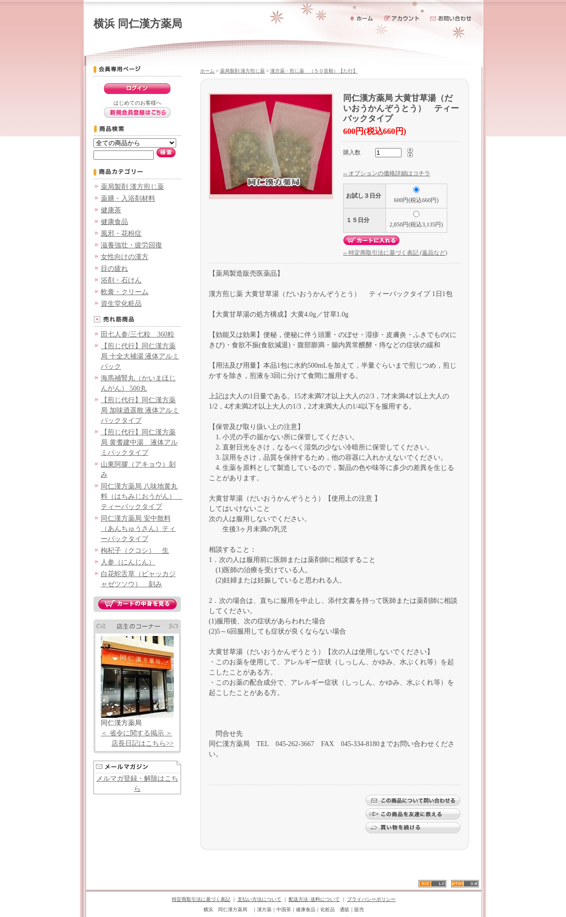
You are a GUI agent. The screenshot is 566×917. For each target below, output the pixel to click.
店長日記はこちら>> (142, 743)
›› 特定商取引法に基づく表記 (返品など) (395, 252)
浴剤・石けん (121, 280)
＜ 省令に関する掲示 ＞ (136, 733)
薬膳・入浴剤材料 (128, 198)
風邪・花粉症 (121, 233)
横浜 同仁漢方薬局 (137, 24)
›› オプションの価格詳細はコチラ (386, 173)
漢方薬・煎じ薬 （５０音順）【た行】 (314, 71)
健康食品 (114, 221)
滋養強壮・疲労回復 (131, 245)
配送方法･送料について (314, 899)
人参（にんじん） (128, 562)
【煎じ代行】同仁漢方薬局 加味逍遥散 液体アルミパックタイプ (140, 410)
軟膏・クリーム (124, 292)
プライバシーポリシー (371, 899)
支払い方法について (259, 899)
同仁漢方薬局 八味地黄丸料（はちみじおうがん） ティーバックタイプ (142, 496)
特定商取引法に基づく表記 (201, 899)
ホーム (207, 71)
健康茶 (111, 210)
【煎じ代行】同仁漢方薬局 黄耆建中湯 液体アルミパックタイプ (139, 442)
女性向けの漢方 (124, 257)
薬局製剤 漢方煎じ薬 (132, 186)
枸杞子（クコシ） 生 (135, 550)
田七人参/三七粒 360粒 (137, 334)
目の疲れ (114, 268)
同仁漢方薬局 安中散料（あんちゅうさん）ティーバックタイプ (138, 529)
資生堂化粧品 (121, 303)
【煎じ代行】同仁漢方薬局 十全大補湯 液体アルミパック (140, 356)
